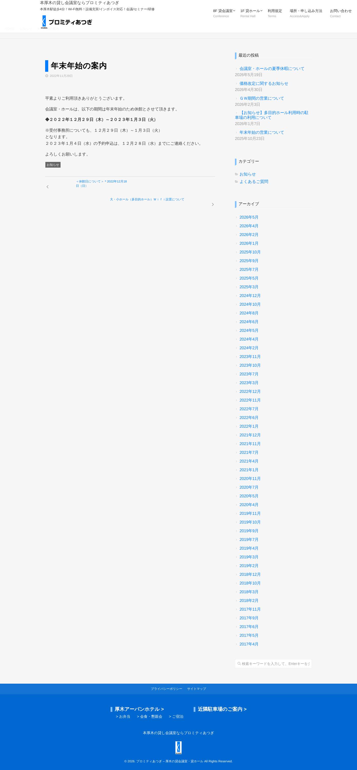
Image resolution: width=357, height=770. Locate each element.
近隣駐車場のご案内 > (222, 709)
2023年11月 (250, 357)
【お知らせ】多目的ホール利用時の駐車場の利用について (272, 115)
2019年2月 (249, 566)
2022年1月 (249, 426)
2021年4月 (249, 461)
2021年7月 (249, 452)
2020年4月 (249, 505)
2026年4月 (249, 226)
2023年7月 (249, 374)
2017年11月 (250, 609)
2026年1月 (249, 243)
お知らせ (53, 165)
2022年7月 (249, 409)
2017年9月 (249, 618)
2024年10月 (250, 304)
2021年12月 (250, 435)
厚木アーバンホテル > (139, 709)
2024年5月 (249, 330)
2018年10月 (250, 583)
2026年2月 (249, 235)
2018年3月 (249, 592)
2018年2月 (249, 601)
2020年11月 (250, 479)
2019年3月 (249, 557)
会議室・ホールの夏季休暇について (272, 69)
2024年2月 (249, 348)
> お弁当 (123, 717)
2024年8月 (249, 313)
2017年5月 (249, 635)
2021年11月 (250, 444)
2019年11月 (250, 513)
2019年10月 (250, 522)
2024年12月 (250, 296)
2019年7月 (249, 540)
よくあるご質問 (254, 182)
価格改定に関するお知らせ (264, 83)
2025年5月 (249, 278)
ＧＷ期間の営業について (262, 98)
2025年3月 (249, 287)
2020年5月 (249, 496)
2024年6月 (249, 322)
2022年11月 (250, 400)
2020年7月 (249, 487)
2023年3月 (249, 383)
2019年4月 (249, 548)
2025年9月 (249, 261)
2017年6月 (249, 627)
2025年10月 (250, 252)
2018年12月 (250, 574)
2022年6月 (249, 418)
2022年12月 (250, 391)
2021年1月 (249, 470)
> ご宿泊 (176, 717)
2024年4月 (249, 339)
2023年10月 (250, 365)
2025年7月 (249, 270)
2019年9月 (249, 531)
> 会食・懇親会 (149, 717)
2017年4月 (249, 644)
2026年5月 (249, 217)
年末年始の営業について (262, 132)
